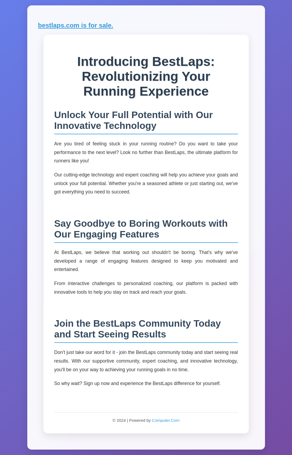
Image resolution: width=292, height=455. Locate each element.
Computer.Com (165, 420)
